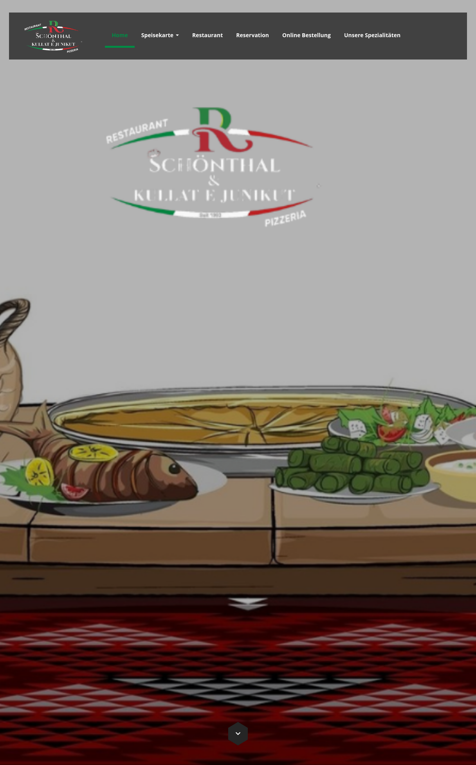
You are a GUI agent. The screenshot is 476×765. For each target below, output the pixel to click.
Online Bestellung (306, 35)
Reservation (252, 35)
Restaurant (207, 35)
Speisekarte (160, 35)
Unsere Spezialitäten (372, 35)
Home (120, 35)
